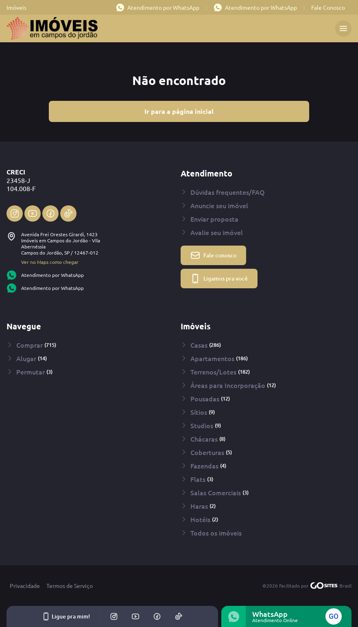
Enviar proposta (209, 218)
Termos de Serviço (69, 585)
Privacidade (25, 585)
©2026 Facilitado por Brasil (306, 585)
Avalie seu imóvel (212, 232)
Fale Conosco (328, 7)
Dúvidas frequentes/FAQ (223, 191)
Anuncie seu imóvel (214, 205)
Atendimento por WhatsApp (157, 7)
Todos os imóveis (211, 532)
